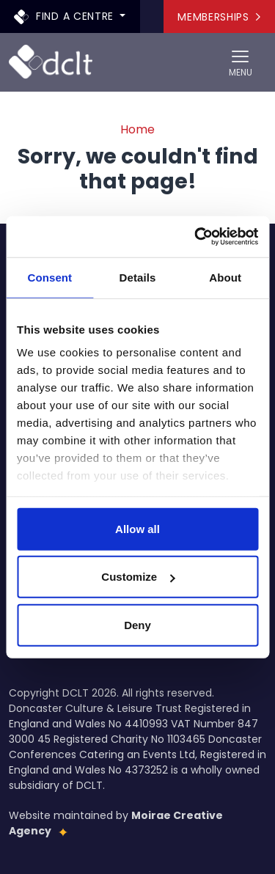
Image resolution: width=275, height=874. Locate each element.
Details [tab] (138, 277)
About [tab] (225, 277)
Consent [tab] (49, 277)
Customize (138, 576)
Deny (137, 624)
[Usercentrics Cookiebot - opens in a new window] (195, 236)
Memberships (218, 17)
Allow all (137, 528)
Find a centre (65, 15)
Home (137, 129)
